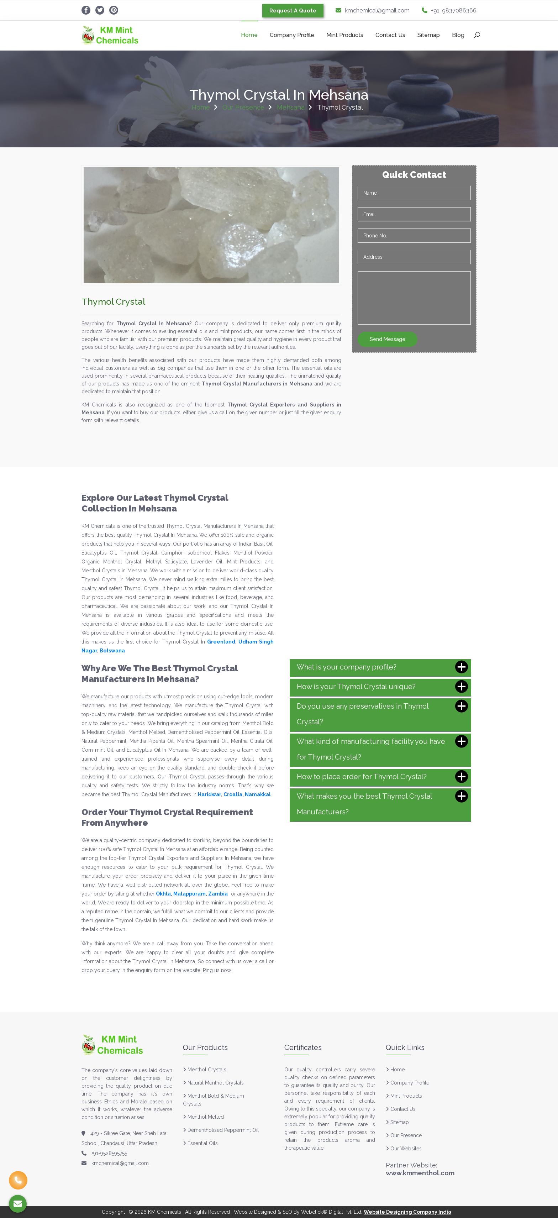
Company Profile (292, 35)
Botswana (112, 650)
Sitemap (428, 35)
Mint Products (344, 35)
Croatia (232, 794)
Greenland (221, 642)
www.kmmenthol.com (420, 1173)
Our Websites (404, 1148)
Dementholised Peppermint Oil (223, 1130)
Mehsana (291, 107)
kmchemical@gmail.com (373, 10)
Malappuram (189, 894)
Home (249, 35)
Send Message (387, 339)
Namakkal (258, 794)
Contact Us (390, 35)
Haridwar (209, 794)
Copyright (113, 1212)
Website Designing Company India (407, 1212)
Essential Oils (203, 1143)
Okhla (163, 894)
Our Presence (243, 107)
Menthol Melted (206, 1117)
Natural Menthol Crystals (216, 1083)
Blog (458, 35)
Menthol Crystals (207, 1069)
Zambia (218, 894)
